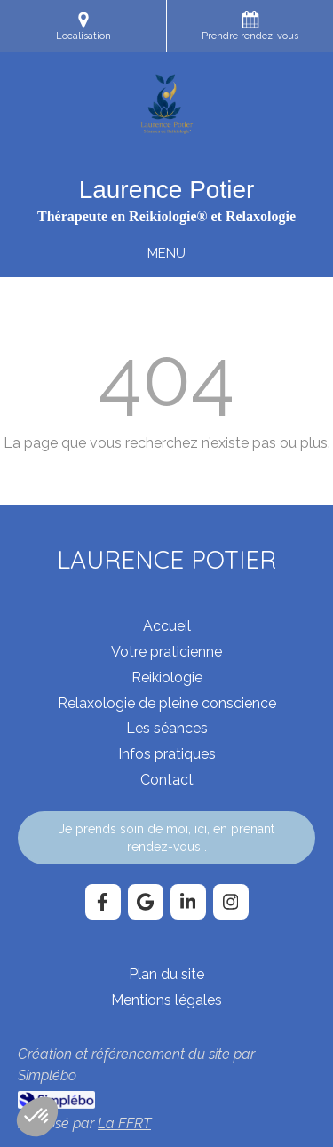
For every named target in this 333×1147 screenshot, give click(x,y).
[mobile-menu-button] (166, 253)
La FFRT (124, 1123)
